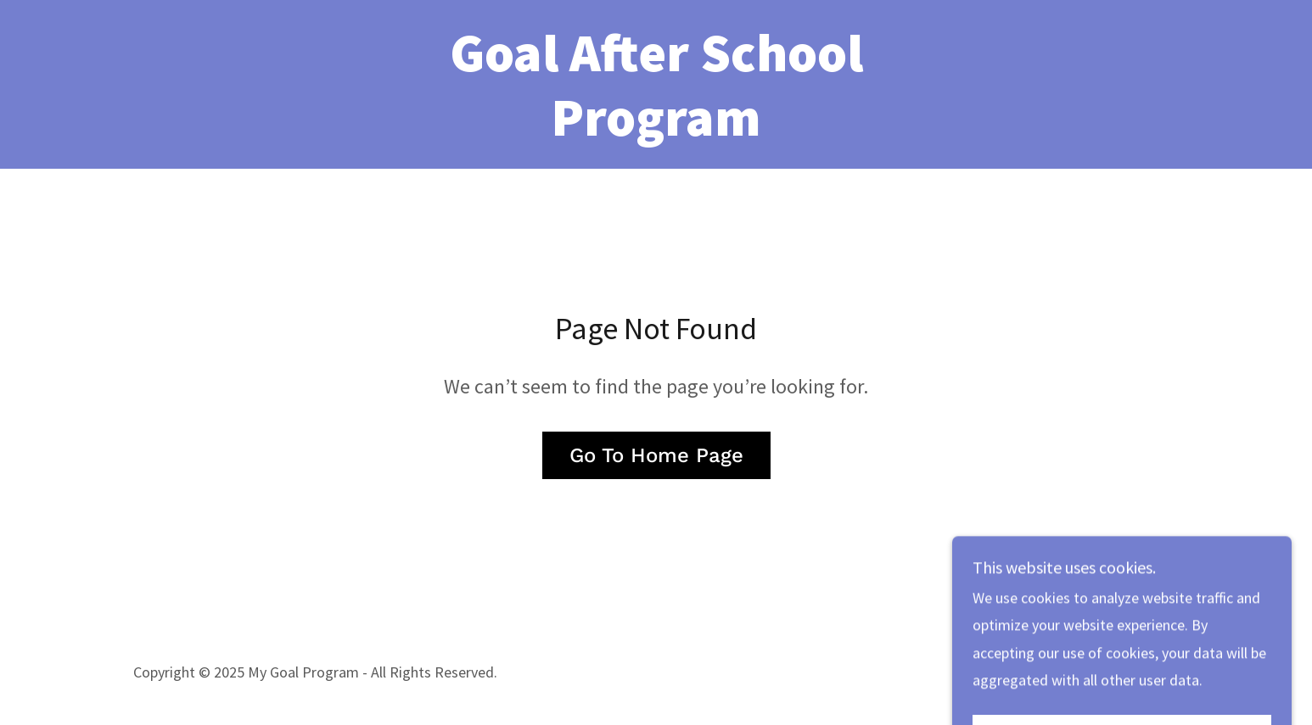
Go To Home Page (656, 455)
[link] (656, 130)
